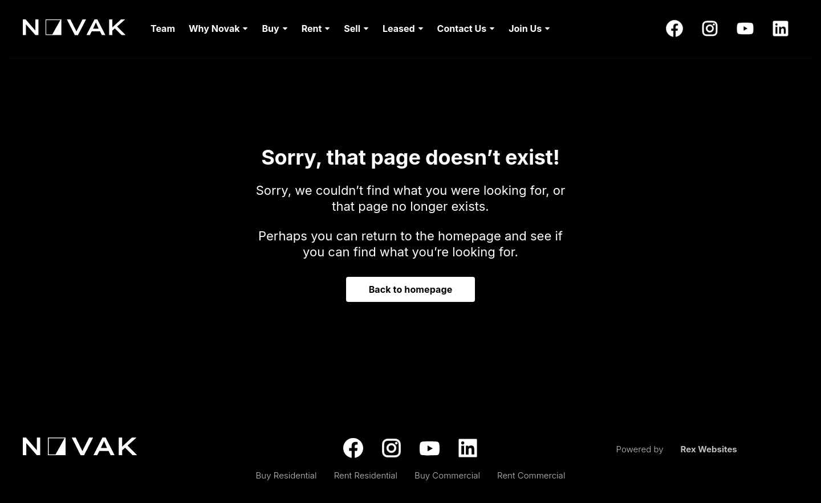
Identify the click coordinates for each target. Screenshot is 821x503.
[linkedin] (780, 28)
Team (163, 28)
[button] (218, 28)
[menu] (347, 28)
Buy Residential (286, 475)
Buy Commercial (447, 475)
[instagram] (709, 28)
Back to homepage (411, 289)
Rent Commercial (531, 475)
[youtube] (745, 28)
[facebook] (674, 28)
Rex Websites (709, 449)
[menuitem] (163, 28)
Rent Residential (365, 475)
